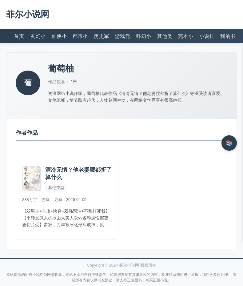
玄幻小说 (38, 36)
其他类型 (164, 36)
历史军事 (101, 36)
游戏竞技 (122, 36)
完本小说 (185, 36)
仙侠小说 (59, 36)
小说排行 (206, 36)
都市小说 (80, 36)
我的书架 (227, 36)
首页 (19, 36)
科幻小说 (143, 36)
